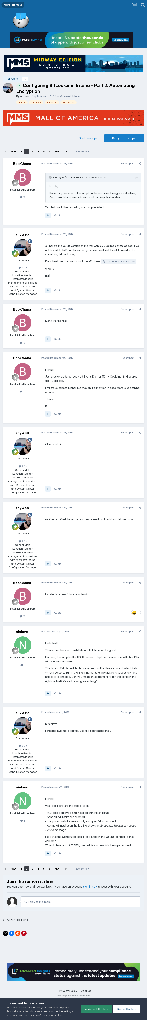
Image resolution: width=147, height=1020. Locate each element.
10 (23, 197)
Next (58, 151)
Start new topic (88, 138)
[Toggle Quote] (50, 177)
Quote (57, 215)
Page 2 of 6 (81, 151)
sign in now (90, 886)
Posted (57, 163)
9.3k (23, 267)
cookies (31, 1007)
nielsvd (22, 632)
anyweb (25, 96)
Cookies (86, 990)
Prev (14, 151)
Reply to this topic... (38, 901)
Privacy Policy (68, 990)
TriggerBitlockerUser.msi (120, 261)
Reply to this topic (124, 138)
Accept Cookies (96, 1009)
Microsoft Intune (70, 96)
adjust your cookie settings (57, 1011)
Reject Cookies (126, 1009)
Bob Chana (22, 164)
